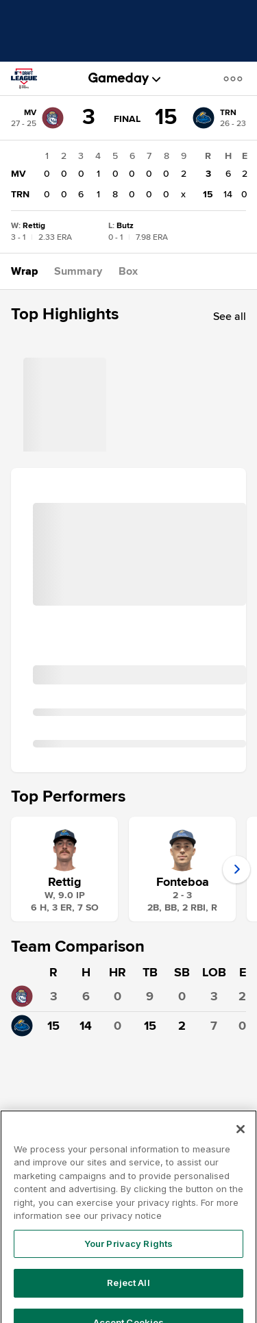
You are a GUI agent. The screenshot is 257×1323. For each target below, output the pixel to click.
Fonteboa (182, 881)
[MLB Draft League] (30, 79)
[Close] (240, 1149)
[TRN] (219, 118)
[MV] (37, 118)
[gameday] (118, 79)
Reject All (128, 1303)
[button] (236, 78)
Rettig (65, 881)
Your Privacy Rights (128, 1263)
